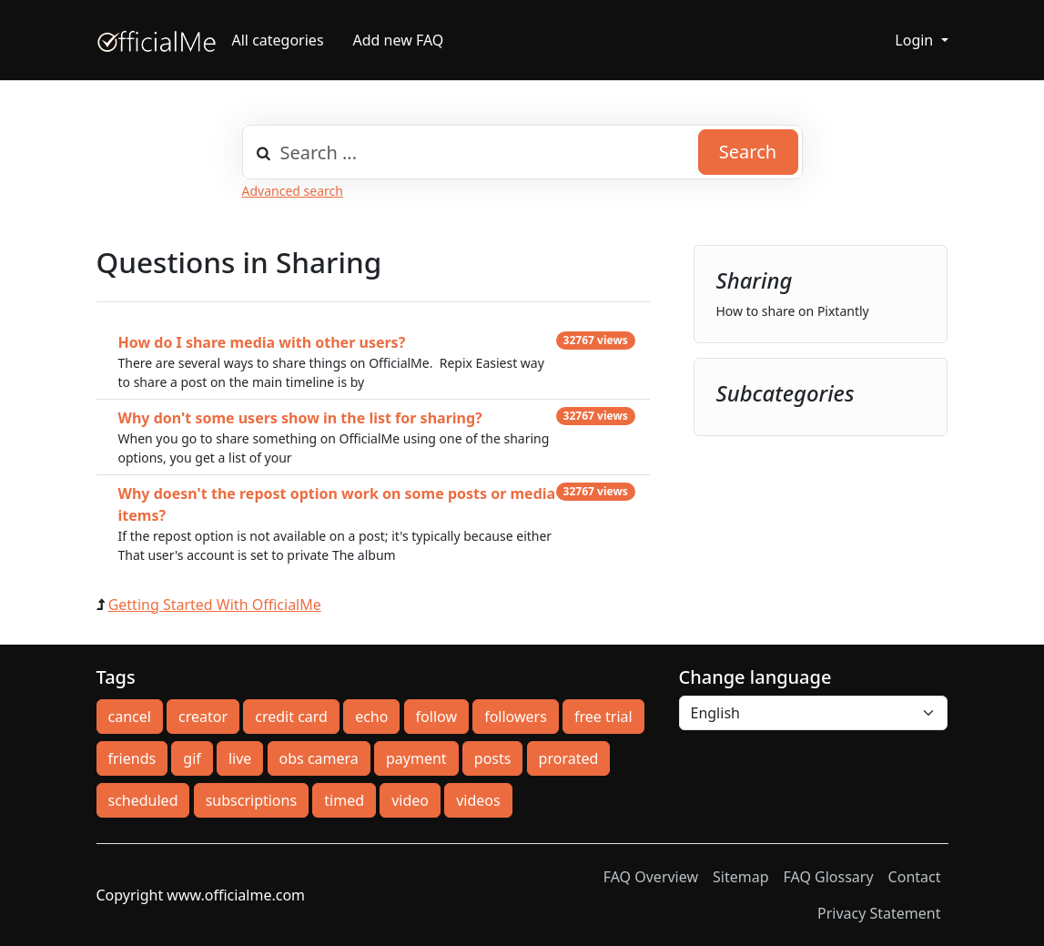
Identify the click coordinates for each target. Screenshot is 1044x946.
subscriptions (251, 800)
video (410, 800)
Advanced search (292, 190)
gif (191, 758)
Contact (914, 877)
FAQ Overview (650, 877)
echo (371, 717)
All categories (278, 40)
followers (515, 717)
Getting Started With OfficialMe (214, 605)
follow (436, 717)
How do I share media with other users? (262, 342)
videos (478, 800)
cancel (129, 717)
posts (493, 758)
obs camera (319, 758)
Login (916, 40)
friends (132, 758)
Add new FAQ (398, 40)
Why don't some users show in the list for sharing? (300, 418)
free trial (603, 717)
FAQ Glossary (829, 877)
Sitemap (741, 877)
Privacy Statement (879, 913)
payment (416, 758)
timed (344, 800)
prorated (569, 758)
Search (747, 151)
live (239, 758)
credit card (291, 717)
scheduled (143, 800)
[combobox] (522, 152)
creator (203, 717)
